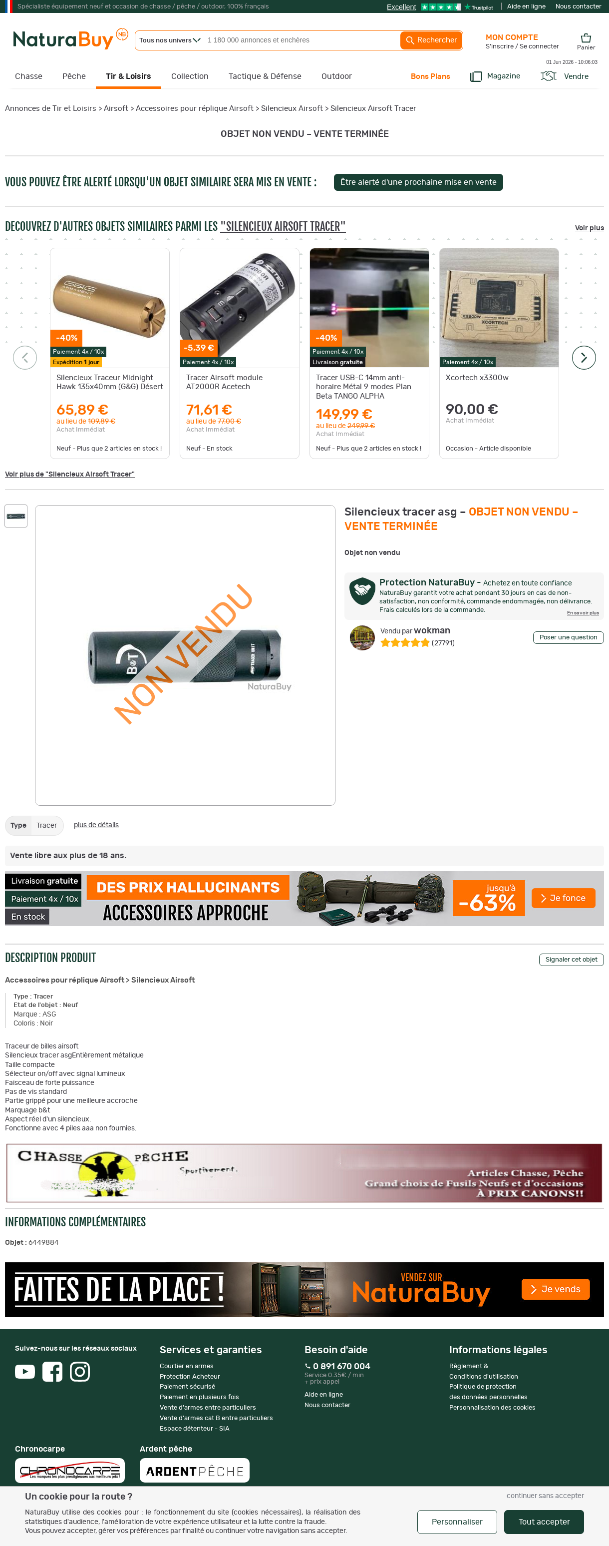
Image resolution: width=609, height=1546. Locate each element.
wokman (415, 630)
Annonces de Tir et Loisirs (50, 108)
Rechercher (431, 40)
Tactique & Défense (265, 76)
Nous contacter (579, 6)
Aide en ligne (526, 6)
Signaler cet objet (572, 960)
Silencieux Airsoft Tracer (373, 108)
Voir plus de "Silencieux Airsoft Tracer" (70, 474)
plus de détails (96, 825)
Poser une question (569, 637)
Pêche (74, 76)
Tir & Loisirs (128, 76)
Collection (190, 76)
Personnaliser (457, 1522)
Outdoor (336, 76)
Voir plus (589, 228)
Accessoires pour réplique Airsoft (195, 108)
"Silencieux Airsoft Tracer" (283, 226)
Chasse (28, 76)
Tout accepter (544, 1522)
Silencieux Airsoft (292, 108)
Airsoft (116, 108)
